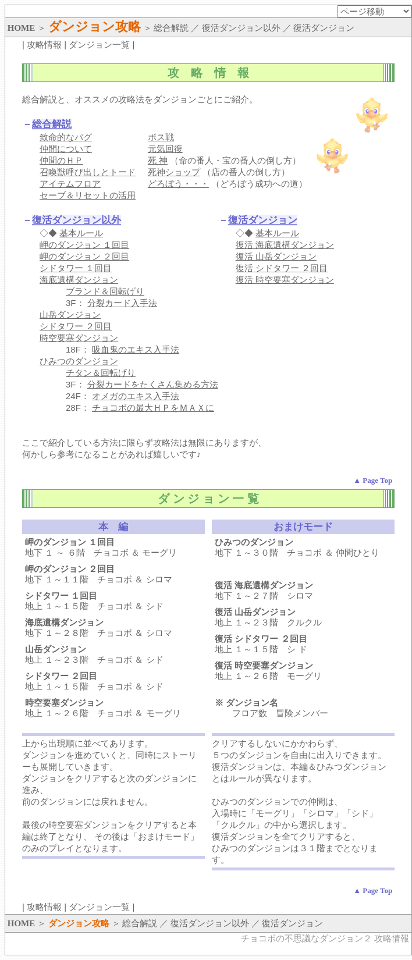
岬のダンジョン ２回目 (84, 256)
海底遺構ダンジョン (79, 280)
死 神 (158, 160)
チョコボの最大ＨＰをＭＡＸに (153, 408)
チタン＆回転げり (101, 373)
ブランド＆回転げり (105, 291)
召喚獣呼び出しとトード (88, 172)
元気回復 (165, 149)
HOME (21, 28)
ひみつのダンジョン (79, 361)
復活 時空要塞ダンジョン (285, 280)
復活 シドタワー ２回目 (282, 268)
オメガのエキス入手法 (135, 396)
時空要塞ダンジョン (79, 338)
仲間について (66, 149)
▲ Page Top (372, 480)
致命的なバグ (66, 137)
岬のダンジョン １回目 (84, 245)
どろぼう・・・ (178, 184)
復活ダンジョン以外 (76, 220)
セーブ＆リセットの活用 (88, 195)
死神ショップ (174, 172)
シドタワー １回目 (76, 268)
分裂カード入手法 (122, 303)
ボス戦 (161, 137)
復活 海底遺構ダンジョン (285, 245)
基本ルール (81, 233)
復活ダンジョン (262, 220)
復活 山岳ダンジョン (276, 256)
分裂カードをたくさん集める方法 (152, 384)
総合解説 (52, 124)
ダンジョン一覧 (99, 44)
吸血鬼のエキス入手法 (135, 349)
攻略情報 (44, 44)
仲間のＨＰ (61, 160)
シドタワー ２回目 (76, 326)
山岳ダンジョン (70, 314)
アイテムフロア (70, 184)
